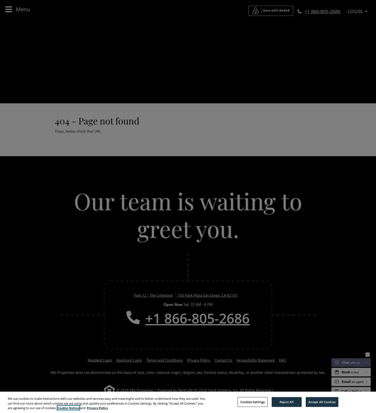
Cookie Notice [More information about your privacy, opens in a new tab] (68, 408)
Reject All (287, 402)
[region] (188, 402)
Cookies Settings (252, 402)
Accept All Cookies (322, 402)
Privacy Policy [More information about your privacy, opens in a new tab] (97, 408)
